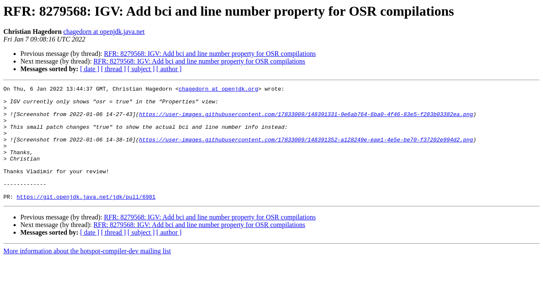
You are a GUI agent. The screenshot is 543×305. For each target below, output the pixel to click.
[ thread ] (113, 68)
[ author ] (169, 68)
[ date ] (89, 68)
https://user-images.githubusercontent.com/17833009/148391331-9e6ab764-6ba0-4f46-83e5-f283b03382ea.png (306, 120)
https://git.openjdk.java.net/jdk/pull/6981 (86, 219)
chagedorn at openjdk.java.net (104, 31)
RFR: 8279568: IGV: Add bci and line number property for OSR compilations (210, 53)
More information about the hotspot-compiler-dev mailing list (87, 273)
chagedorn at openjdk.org (218, 90)
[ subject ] (141, 68)
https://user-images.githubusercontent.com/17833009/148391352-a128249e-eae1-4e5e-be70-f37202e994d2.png (306, 151)
